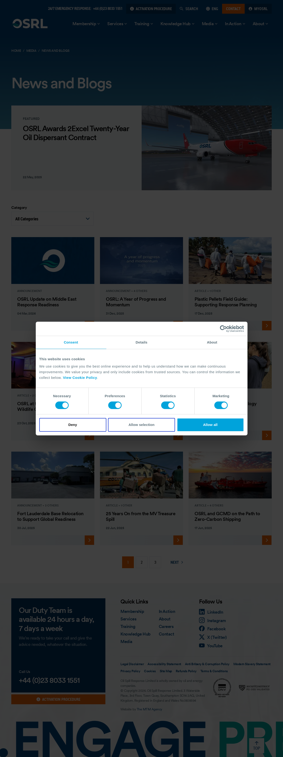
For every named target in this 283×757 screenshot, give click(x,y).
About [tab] (212, 342)
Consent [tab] (71, 342)
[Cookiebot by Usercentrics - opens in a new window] (223, 328)
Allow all (210, 425)
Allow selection (141, 425)
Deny (72, 425)
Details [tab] (141, 342)
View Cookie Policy (80, 378)
